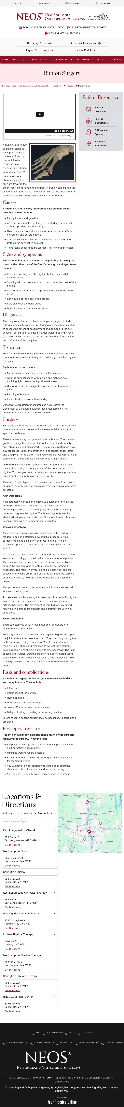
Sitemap (48, 1078)
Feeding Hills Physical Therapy (21, 913)
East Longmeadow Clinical (19, 830)
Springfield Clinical (14, 871)
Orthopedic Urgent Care (83, 43)
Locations (104, 3)
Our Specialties (62, 59)
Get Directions (12, 844)
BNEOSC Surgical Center (18, 996)
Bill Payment (106, 132)
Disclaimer (23, 1078)
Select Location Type (14, 821)
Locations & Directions (21, 801)
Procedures (71, 86)
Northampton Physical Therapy (22, 955)
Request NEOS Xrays (37, 50)
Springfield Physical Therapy (20, 976)
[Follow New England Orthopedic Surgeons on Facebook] (85, 1062)
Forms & (106, 109)
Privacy (37, 1078)
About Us (19, 59)
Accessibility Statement (100, 1078)
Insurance (106, 143)
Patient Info (84, 59)
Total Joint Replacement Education (44, 27)
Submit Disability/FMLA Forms (89, 27)
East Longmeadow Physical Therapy (25, 892)
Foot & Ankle (58, 86)
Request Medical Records (64, 33)
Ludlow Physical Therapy (18, 934)
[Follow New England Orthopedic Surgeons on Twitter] (93, 1062)
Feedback (60, 1078)
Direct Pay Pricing (37, 43)
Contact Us (114, 59)
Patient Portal (83, 50)
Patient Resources (100, 97)
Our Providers (38, 59)
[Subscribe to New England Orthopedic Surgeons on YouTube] (102, 1062)
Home (11, 1078)
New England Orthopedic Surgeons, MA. (18, 86)
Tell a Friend (76, 1078)
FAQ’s (100, 59)
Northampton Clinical (16, 851)
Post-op (106, 121)
